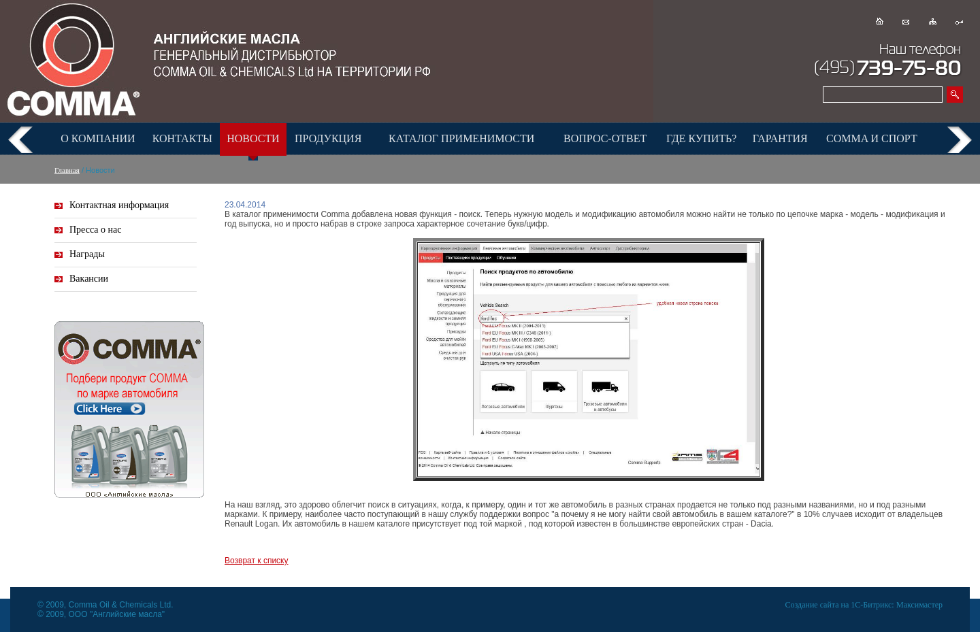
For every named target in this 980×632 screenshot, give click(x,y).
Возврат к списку (257, 560)
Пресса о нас (95, 229)
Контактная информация (119, 205)
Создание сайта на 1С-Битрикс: (839, 605)
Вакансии (88, 278)
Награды (87, 254)
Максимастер (919, 605)
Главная (67, 170)
